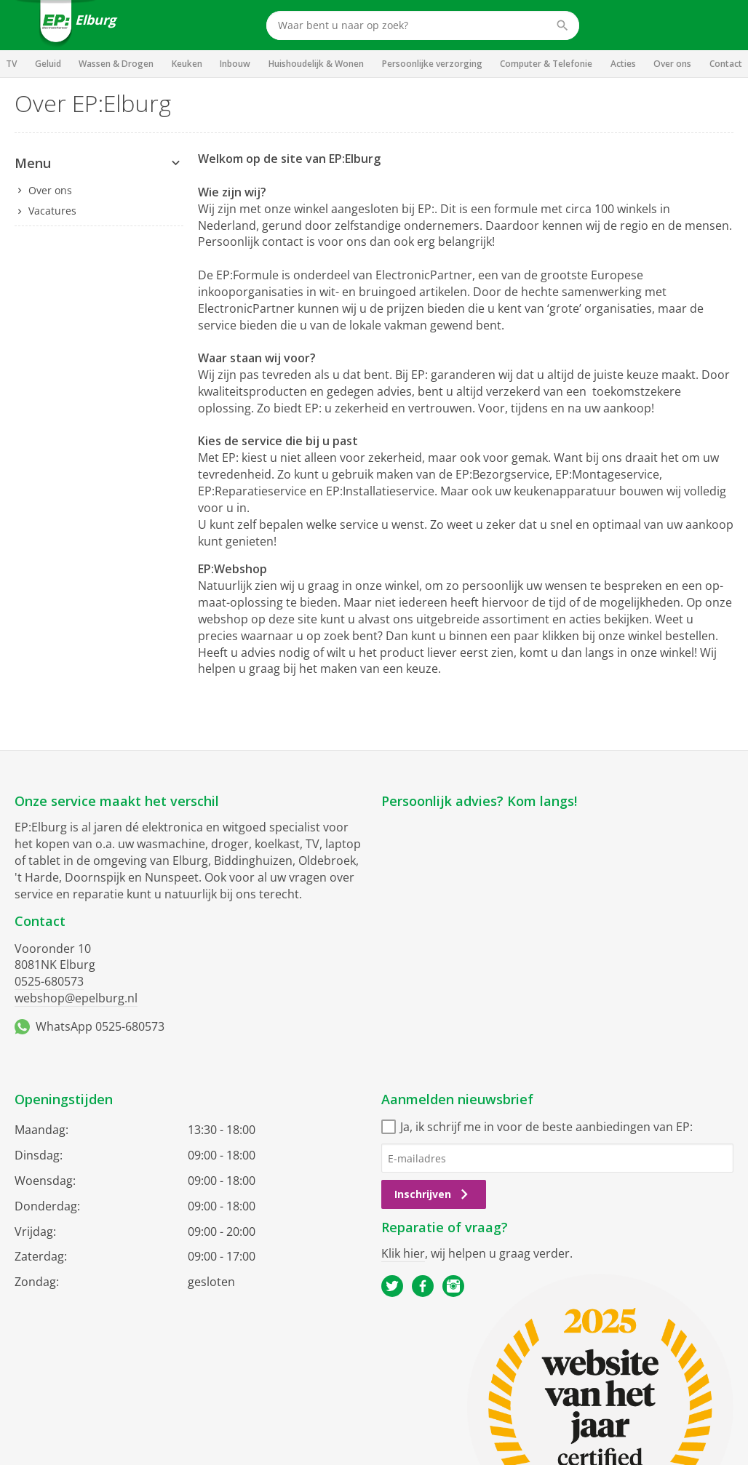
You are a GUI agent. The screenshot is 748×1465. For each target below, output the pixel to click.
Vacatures (52, 210)
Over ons (672, 63)
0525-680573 (49, 981)
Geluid (48, 63)
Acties (623, 63)
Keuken (187, 63)
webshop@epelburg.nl (76, 998)
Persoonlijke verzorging (432, 63)
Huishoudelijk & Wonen (316, 63)
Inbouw (235, 63)
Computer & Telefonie (546, 63)
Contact (725, 63)
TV (11, 63)
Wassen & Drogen (116, 63)
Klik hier (403, 1253)
